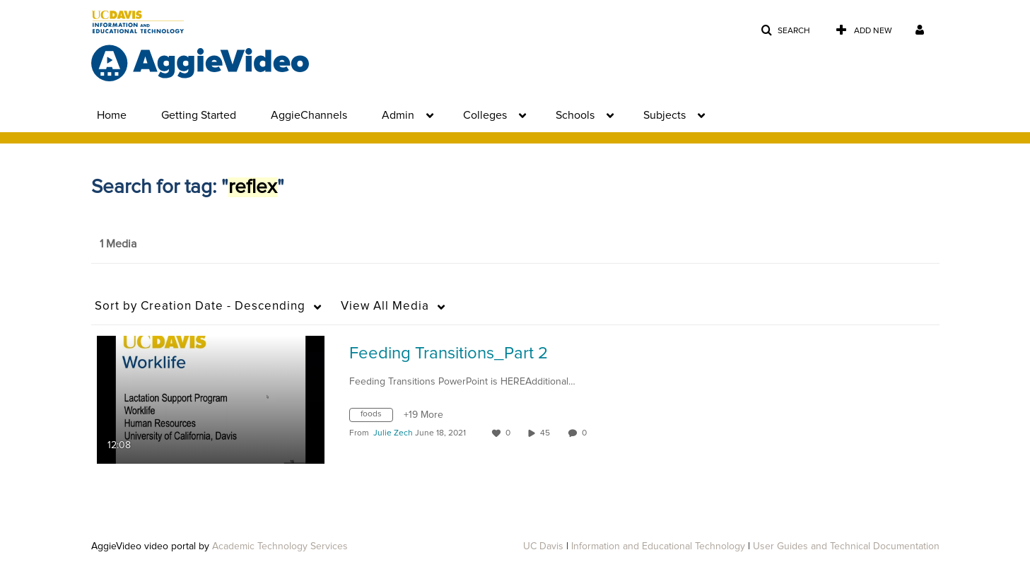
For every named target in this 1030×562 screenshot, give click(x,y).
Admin (398, 115)
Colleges (485, 115)
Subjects (664, 115)
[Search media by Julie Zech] (393, 433)
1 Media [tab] (118, 244)
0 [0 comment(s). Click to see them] (586, 433)
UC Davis (543, 546)
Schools (575, 115)
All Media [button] (385, 306)
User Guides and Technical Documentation (846, 546)
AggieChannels (309, 115)
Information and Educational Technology (658, 546)
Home (112, 115)
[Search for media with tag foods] (376, 417)
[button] (785, 31)
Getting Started (198, 115)
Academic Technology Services (280, 546)
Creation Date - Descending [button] (200, 306)
